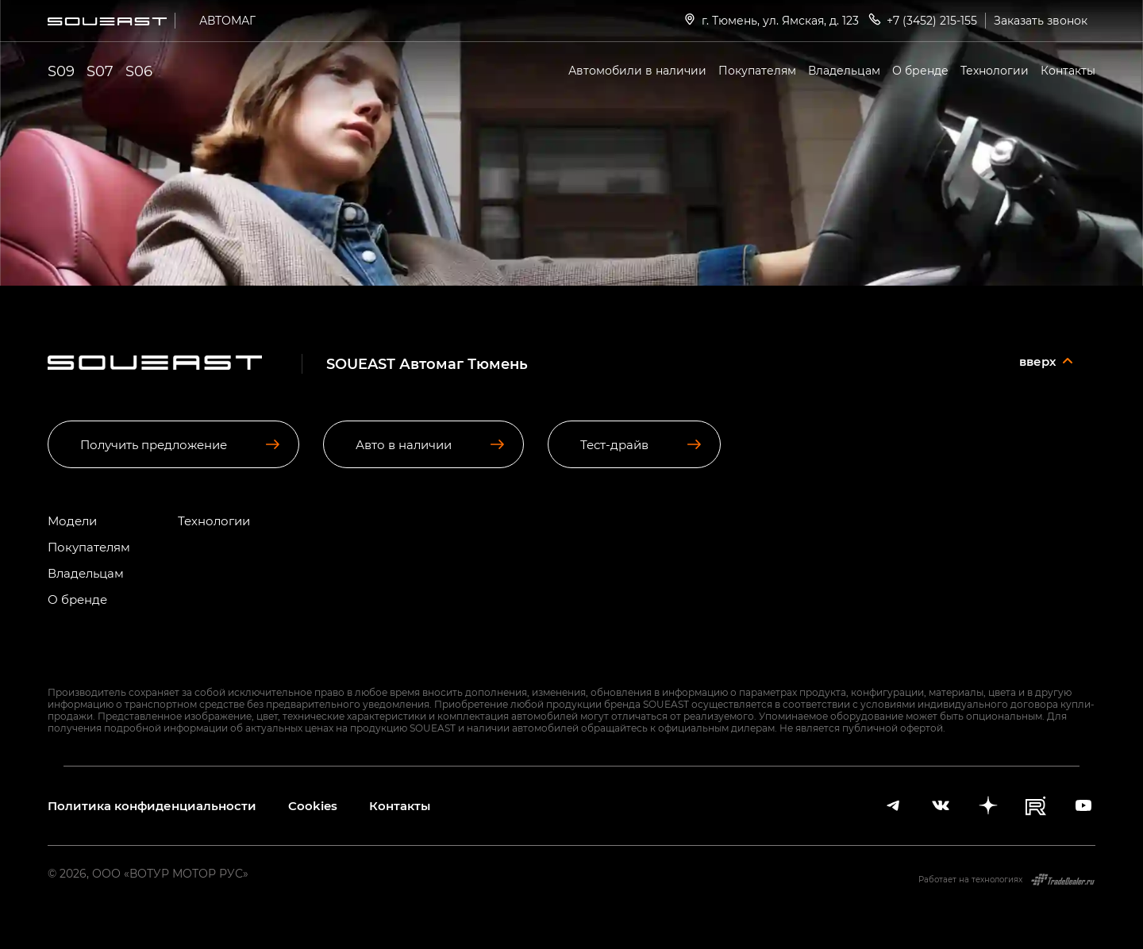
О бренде (920, 70)
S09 (61, 70)
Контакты (1068, 70)
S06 (138, 70)
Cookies (312, 805)
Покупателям (757, 70)
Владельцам (844, 70)
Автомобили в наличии (637, 70)
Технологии (994, 70)
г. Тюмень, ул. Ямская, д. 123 (770, 19)
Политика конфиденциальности (152, 805)
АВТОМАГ (227, 20)
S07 (100, 70)
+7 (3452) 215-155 (922, 19)
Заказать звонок (1040, 20)
